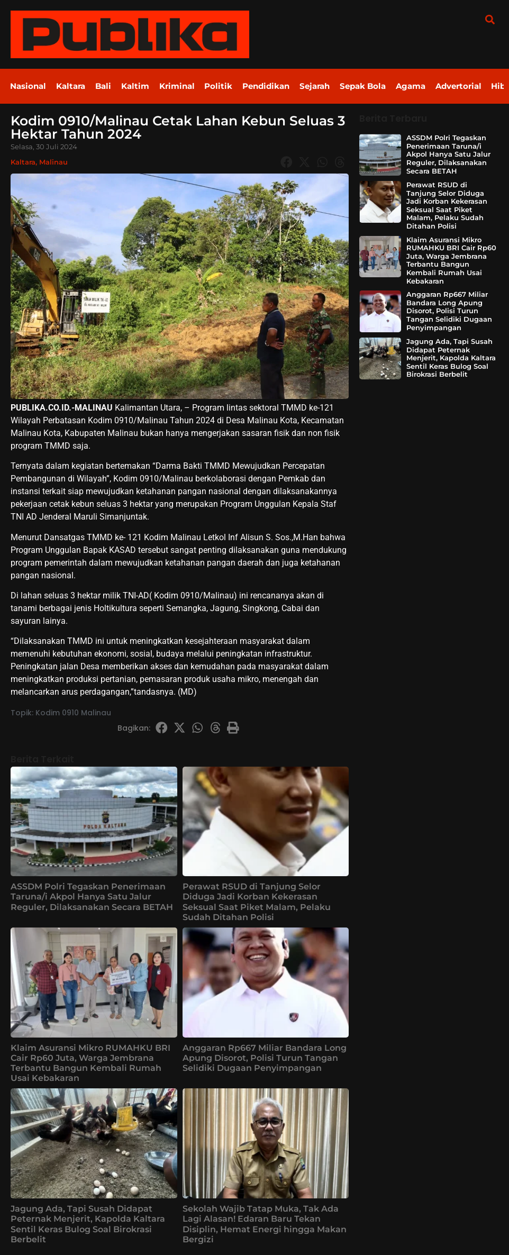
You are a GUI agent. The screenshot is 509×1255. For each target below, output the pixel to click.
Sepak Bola (368, 86)
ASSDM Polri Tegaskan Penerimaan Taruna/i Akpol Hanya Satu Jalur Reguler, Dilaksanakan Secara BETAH (92, 896)
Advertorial (465, 86)
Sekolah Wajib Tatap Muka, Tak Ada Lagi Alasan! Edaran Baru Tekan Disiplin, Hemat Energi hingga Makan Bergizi (265, 1224)
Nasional (29, 86)
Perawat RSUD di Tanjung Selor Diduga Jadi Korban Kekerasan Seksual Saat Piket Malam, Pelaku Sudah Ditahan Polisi (257, 901)
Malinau (53, 162)
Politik (222, 86)
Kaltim (137, 86)
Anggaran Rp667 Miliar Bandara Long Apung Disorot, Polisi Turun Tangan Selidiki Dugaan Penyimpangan (265, 1058)
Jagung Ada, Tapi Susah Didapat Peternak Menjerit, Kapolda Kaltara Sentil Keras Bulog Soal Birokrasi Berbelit (88, 1224)
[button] (489, 19)
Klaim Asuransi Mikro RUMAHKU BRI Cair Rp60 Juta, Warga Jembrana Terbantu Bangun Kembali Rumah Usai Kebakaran (90, 1063)
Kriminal (179, 86)
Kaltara (71, 86)
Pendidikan (270, 86)
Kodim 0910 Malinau (73, 712)
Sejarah (319, 86)
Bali (105, 86)
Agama (416, 86)
